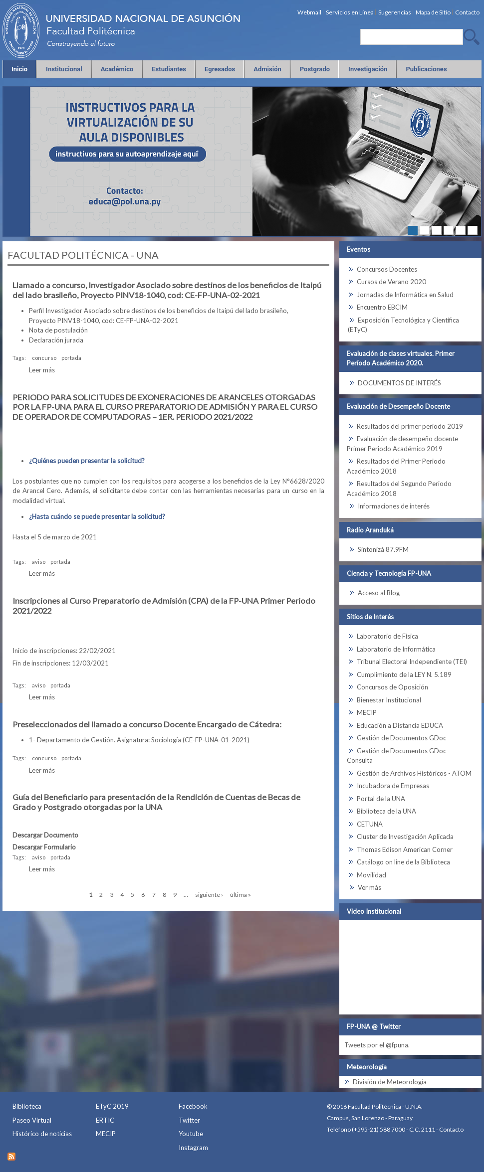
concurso (44, 357)
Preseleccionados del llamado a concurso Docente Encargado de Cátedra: (146, 724)
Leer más (42, 370)
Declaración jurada (56, 340)
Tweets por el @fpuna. (377, 1045)
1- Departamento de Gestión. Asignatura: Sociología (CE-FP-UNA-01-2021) (139, 740)
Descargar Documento (45, 835)
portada (71, 357)
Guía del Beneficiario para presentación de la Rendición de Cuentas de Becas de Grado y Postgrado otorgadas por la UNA (156, 802)
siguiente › (209, 894)
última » (240, 894)
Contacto (451, 1129)
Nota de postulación (58, 330)
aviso (38, 561)
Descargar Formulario (44, 847)
